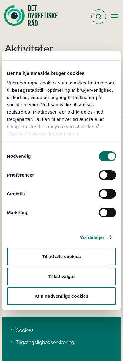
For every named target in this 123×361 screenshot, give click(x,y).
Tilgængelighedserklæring (45, 342)
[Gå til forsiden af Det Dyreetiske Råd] (29, 16)
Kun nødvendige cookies (61, 296)
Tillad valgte (61, 276)
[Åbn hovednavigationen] (117, 16)
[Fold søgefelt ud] (98, 16)
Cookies (25, 330)
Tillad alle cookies (61, 256)
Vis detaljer (92, 237)
